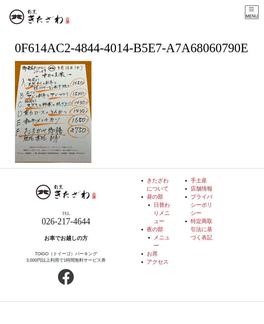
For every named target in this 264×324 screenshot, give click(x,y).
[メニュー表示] (252, 12)
